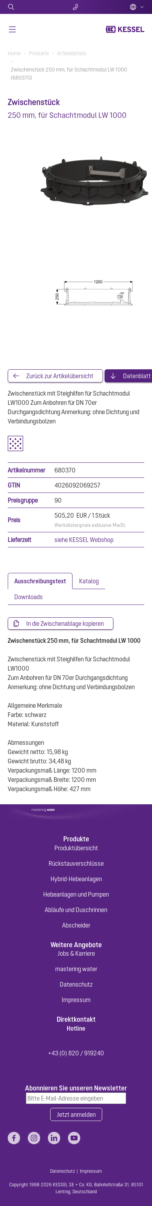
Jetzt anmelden (76, 1114)
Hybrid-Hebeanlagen (76, 878)
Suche (30, 6)
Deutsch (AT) (137, 6)
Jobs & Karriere (76, 953)
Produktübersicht (76, 847)
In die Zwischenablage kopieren (65, 623)
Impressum (76, 999)
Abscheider (76, 925)
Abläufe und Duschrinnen (76, 909)
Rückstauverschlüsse (76, 863)
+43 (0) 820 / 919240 (76, 1053)
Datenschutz (76, 984)
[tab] (40, 581)
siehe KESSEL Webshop (83, 539)
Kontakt (76, 6)
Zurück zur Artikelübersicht (59, 375)
